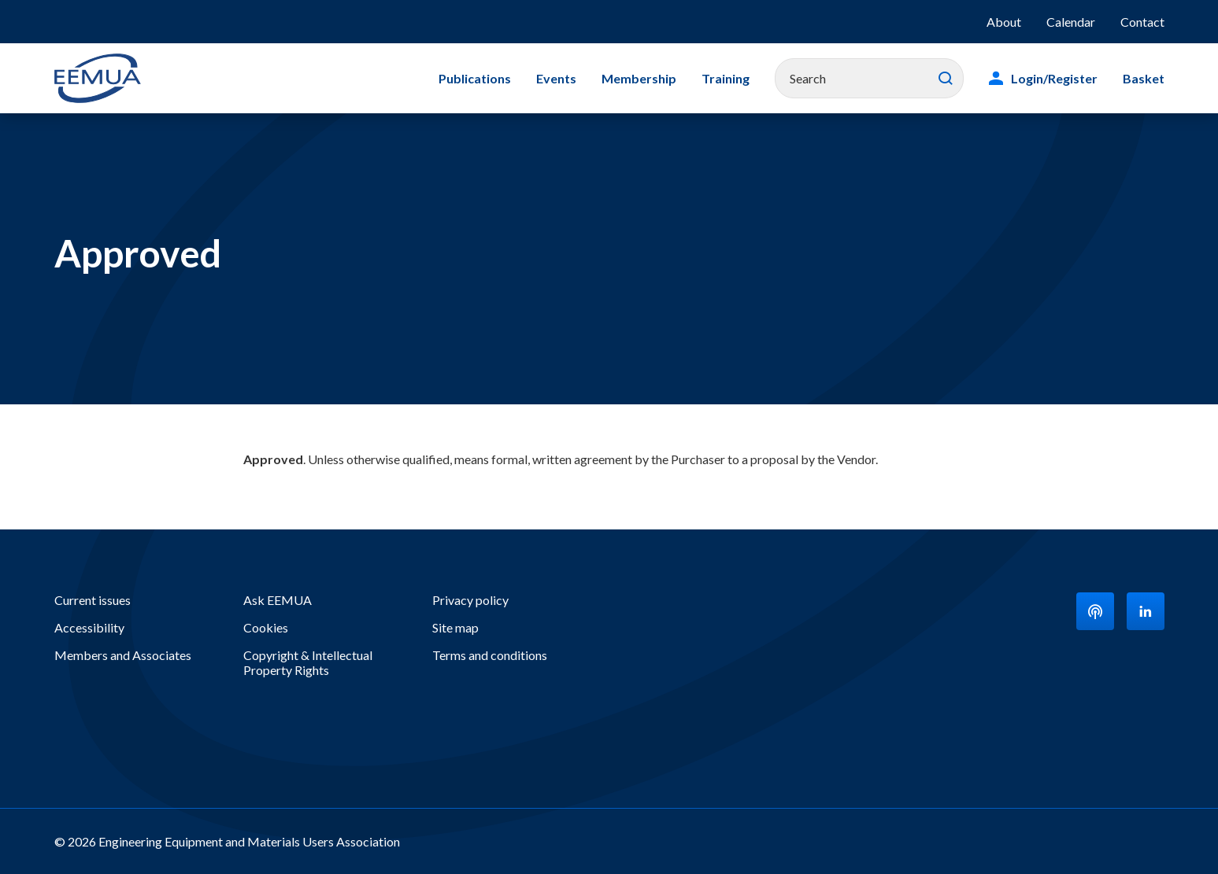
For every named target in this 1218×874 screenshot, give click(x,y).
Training (726, 78)
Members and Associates (122, 654)
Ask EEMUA (277, 599)
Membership (639, 78)
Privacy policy (470, 599)
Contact (1142, 21)
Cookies (265, 627)
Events (556, 78)
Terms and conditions (489, 654)
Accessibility (89, 627)
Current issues (92, 599)
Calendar (1070, 21)
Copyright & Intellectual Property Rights (307, 662)
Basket (1143, 78)
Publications (475, 78)
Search (945, 78)
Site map (455, 627)
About (1004, 21)
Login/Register (1054, 78)
